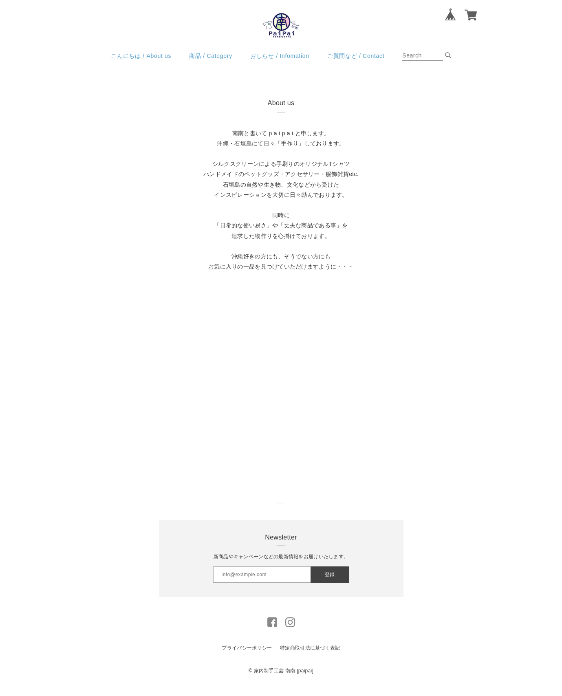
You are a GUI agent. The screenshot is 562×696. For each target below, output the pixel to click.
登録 (330, 582)
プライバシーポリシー (247, 656)
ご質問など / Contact (355, 63)
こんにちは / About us (141, 63)
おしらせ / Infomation (279, 63)
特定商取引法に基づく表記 (310, 656)
